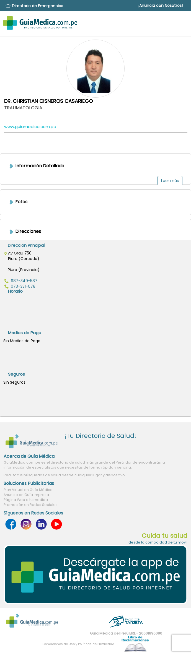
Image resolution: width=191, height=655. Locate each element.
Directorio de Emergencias (37, 6)
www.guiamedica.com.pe (30, 126)
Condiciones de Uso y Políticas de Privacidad (78, 644)
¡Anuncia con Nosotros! (160, 5)
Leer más (170, 180)
